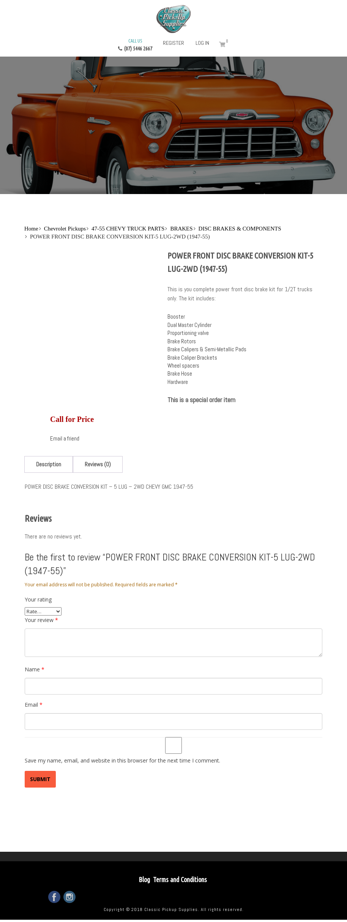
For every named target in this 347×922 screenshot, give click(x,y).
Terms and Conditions (180, 879)
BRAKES (181, 229)
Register (173, 42)
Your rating (38, 599)
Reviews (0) (98, 464)
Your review (41, 620)
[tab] (48, 464)
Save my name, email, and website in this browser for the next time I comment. (122, 760)
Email (34, 704)
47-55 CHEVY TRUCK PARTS (127, 229)
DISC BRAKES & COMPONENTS (240, 229)
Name (34, 669)
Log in (202, 42)
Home (31, 229)
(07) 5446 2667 (135, 44)
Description (48, 464)
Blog (144, 879)
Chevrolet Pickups (65, 229)
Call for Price (72, 419)
